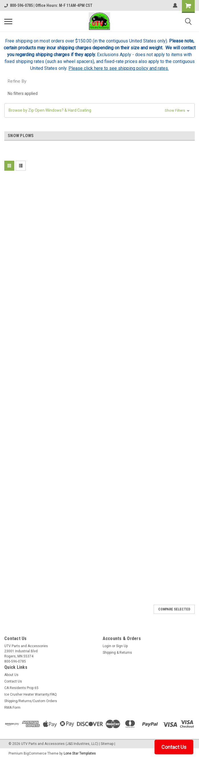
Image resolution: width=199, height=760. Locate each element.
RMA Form (12, 708)
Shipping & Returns (117, 653)
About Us (11, 675)
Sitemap (107, 744)
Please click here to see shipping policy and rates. (118, 68)
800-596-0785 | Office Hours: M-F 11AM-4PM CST (48, 5)
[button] (99, 110)
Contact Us (13, 681)
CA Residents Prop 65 (21, 688)
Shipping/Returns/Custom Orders (30, 701)
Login (107, 646)
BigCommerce (35, 753)
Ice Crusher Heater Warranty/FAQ (30, 694)
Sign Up (122, 646)
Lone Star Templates (80, 753)
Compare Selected (174, 609)
